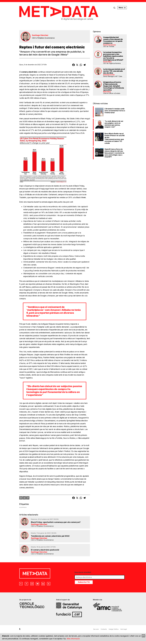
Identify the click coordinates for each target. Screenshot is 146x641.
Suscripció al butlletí (83, 572)
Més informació (73, 639)
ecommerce (23, 507)
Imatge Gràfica (113, 629)
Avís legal (123, 629)
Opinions (97, 31)
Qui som (96, 629)
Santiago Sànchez (40, 35)
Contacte (104, 629)
